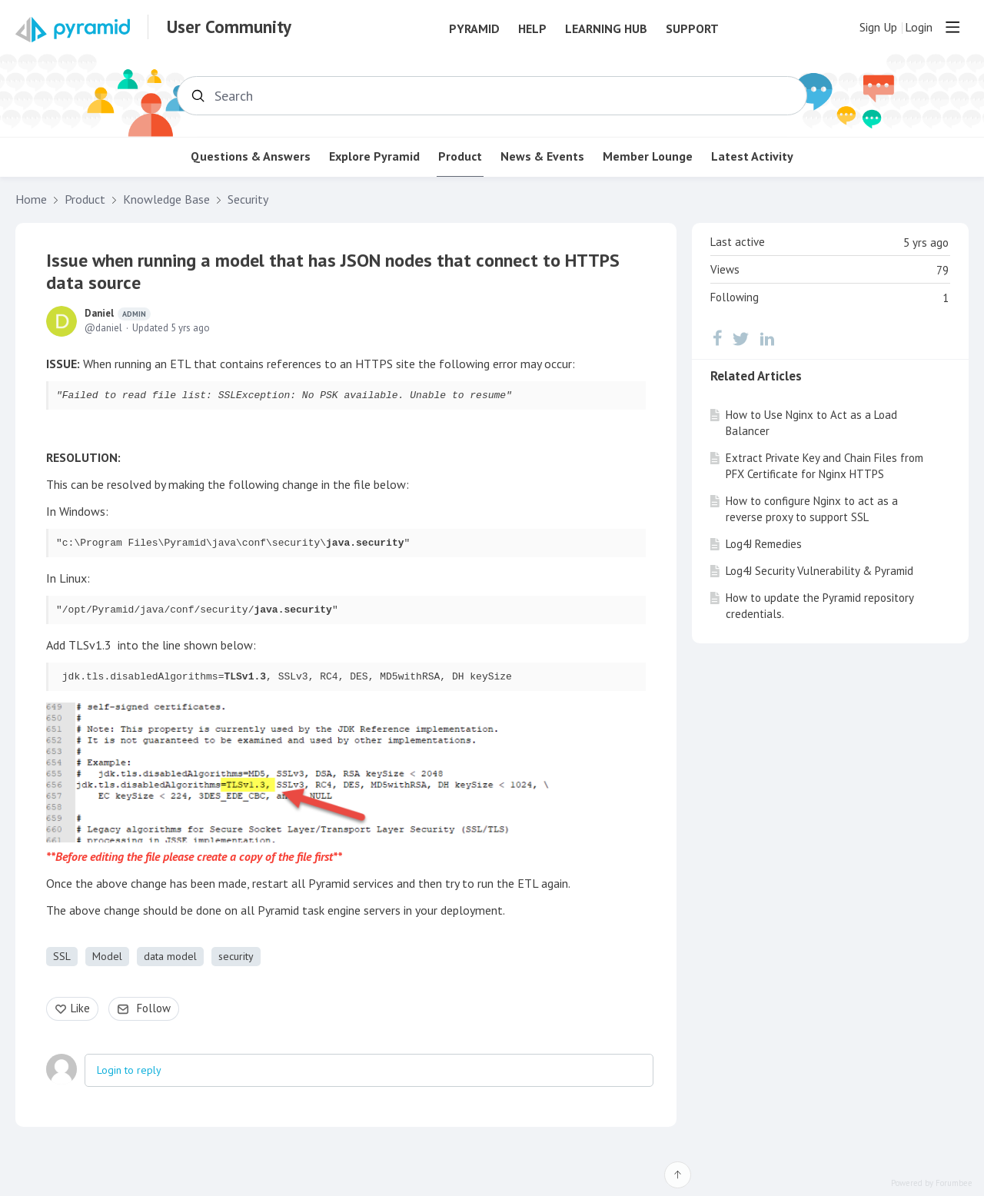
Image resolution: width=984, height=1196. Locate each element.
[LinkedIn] (767, 338)
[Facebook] (717, 338)
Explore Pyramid (374, 156)
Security (248, 199)
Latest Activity (752, 156)
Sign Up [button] (878, 27)
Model (107, 956)
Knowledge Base (166, 199)
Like (80, 1008)
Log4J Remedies (764, 544)
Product (460, 156)
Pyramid (474, 29)
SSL (62, 956)
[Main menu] (952, 27)
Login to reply (129, 1070)
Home (31, 199)
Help (532, 29)
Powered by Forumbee (931, 1183)
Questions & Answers (251, 156)
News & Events (542, 156)
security (236, 956)
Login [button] (918, 27)
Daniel (118, 314)
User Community (229, 27)
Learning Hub (606, 29)
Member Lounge (648, 156)
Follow (154, 1008)
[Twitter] (741, 338)
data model (170, 956)
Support (692, 29)
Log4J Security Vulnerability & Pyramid (819, 570)
